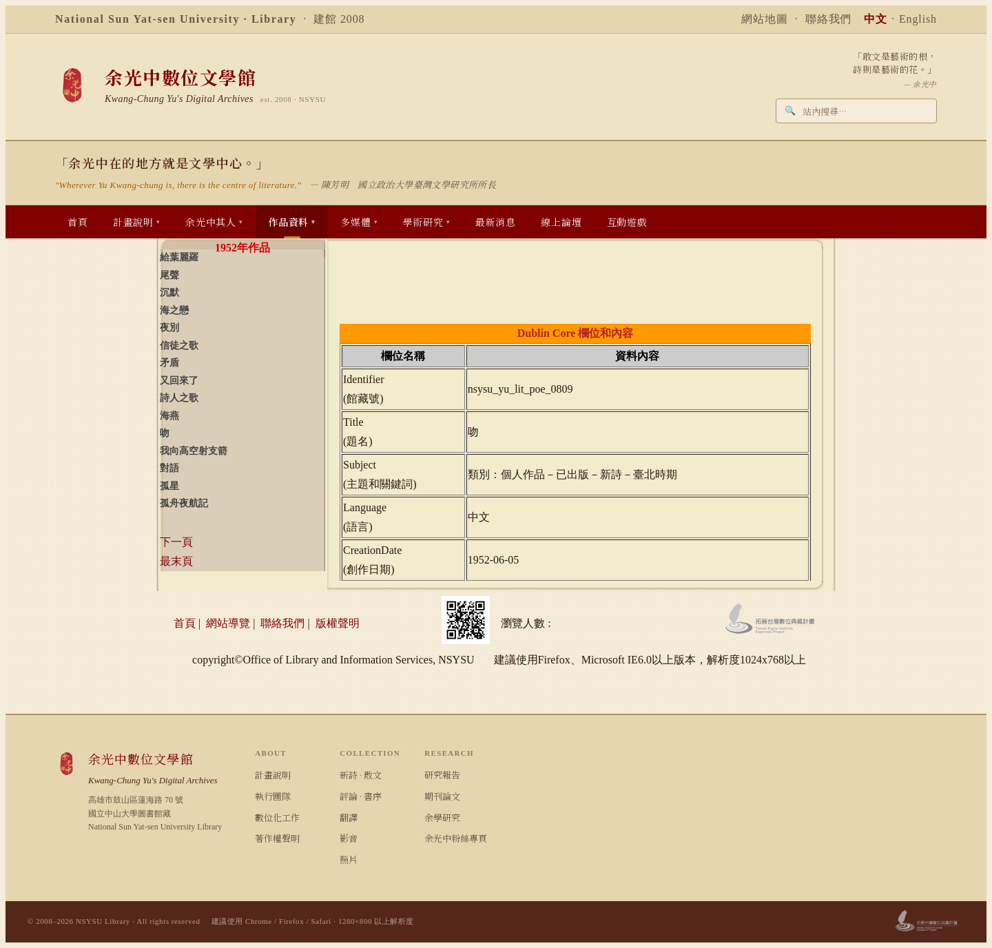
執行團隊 (273, 796)
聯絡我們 (828, 19)
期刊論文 (442, 796)
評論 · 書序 (361, 796)
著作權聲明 (277, 838)
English (918, 19)
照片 (349, 859)
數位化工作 (277, 817)
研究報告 (442, 774)
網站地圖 (764, 19)
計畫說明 (273, 774)
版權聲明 (338, 623)
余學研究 (442, 817)
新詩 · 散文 (361, 774)
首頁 (185, 623)
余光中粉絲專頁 (455, 838)
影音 (349, 838)
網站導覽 (228, 623)
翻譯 (349, 817)
